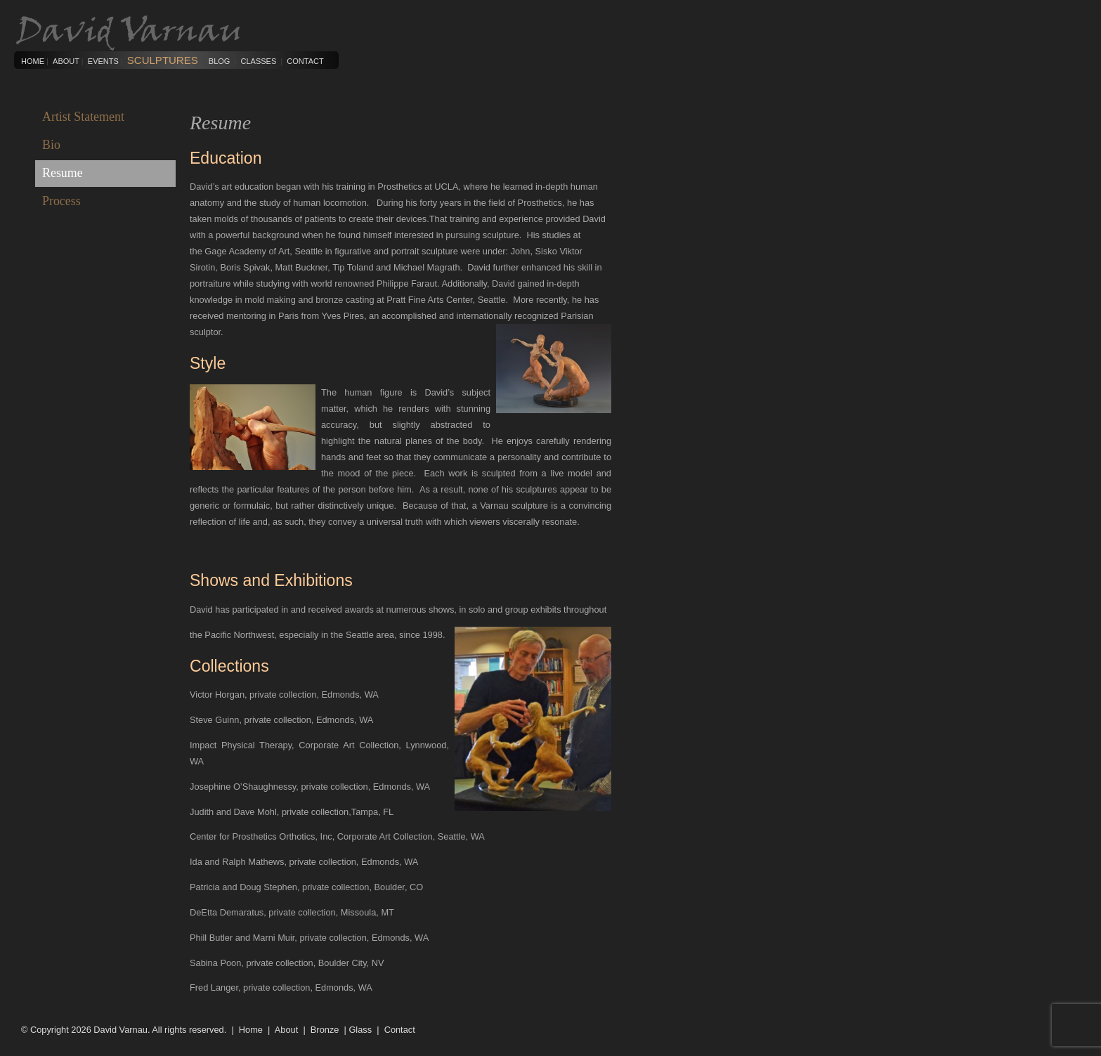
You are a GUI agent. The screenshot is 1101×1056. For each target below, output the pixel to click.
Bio (51, 145)
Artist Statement (83, 117)
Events (103, 61)
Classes (258, 61)
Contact (305, 61)
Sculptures (162, 60)
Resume (62, 173)
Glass (360, 1029)
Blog (219, 61)
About (66, 61)
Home (32, 61)
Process (61, 201)
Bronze (325, 1029)
